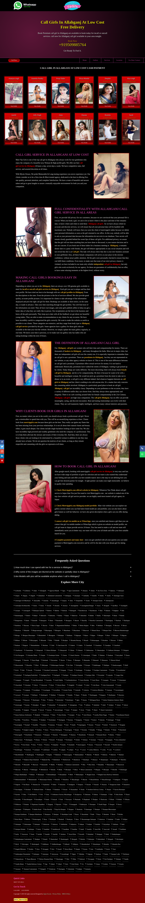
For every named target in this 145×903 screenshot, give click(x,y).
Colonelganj (86, 655)
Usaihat (105, 864)
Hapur (78, 695)
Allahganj (68, 595)
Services (107, 60)
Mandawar (76, 760)
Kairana (70, 720)
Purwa (120, 804)
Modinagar (123, 769)
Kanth (73, 725)
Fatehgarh (57, 675)
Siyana (85, 849)
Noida (82, 789)
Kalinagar (111, 720)
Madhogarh (40, 755)
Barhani (118, 620)
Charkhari (117, 645)
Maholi (97, 755)
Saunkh (47, 834)
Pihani (112, 799)
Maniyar (95, 760)
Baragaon (69, 620)
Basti (52, 625)
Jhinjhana (46, 715)
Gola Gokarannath (108, 685)
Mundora (66, 779)
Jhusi (53, 715)
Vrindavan (52, 869)
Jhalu (88, 710)
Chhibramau (89, 650)
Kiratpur (60, 740)
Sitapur (77, 849)
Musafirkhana (94, 779)
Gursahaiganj (119, 690)
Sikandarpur (96, 844)
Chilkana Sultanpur (114, 650)
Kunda (63, 745)
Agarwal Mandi (54, 591)
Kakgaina (79, 720)
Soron (108, 849)
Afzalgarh (43, 591)
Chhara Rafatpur (51, 650)
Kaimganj (62, 720)
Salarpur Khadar (20, 829)
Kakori (94, 720)
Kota (34, 745)
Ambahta (86, 595)
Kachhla (17, 720)
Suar (114, 849)
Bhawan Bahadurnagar (122, 630)
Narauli (96, 784)
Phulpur (95, 799)
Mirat (76, 769)
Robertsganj (37, 819)
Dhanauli (96, 660)
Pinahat (26, 804)
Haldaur (53, 695)
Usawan (113, 864)
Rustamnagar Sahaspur (89, 819)
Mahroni (113, 755)
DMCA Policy (66, 894)
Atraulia (56, 605)
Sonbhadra (99, 849)
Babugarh (73, 610)
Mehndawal (44, 769)
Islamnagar (18, 705)
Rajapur (71, 809)
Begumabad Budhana (63, 625)
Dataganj (18, 660)
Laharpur (37, 750)
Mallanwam (66, 760)
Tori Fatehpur (108, 859)
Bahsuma (52, 615)
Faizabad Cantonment (51, 670)
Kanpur (60, 725)
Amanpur (77, 595)
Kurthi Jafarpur (117, 745)
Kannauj (52, 725)
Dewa (69, 660)
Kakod (87, 720)
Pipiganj (50, 804)
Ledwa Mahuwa (94, 750)
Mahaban (58, 755)
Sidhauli (67, 844)
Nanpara (80, 784)
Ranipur (56, 814)
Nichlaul (28, 789)
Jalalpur (111, 705)
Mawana (18, 769)
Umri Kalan (75, 864)
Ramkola (79, 809)
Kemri (77, 730)
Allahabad (41, 595)
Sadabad (110, 819)
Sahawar (55, 824)
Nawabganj (18, 789)
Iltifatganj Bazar (95, 700)
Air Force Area (102, 591)
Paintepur (104, 794)
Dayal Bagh (35, 660)
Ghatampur (122, 680)
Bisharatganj (95, 640)
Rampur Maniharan (36, 814)
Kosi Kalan (26, 745)
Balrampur (107, 615)
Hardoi (85, 695)
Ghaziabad (18, 685)
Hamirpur (62, 695)
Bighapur (78, 635)
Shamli (45, 839)
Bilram (25, 640)
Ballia (99, 615)
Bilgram (124, 635)
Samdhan (66, 829)
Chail (52, 645)
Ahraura (85, 591)
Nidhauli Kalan (38, 789)
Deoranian (54, 660)
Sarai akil (107, 829)
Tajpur (74, 854)
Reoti (113, 814)
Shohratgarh (35, 844)
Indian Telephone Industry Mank (113, 700)
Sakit (122, 824)
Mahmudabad (79, 755)
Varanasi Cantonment (30, 869)
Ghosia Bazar (61, 685)
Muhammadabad (20, 779)
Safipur (125, 819)
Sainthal (97, 824)
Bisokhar (105, 640)
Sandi (82, 829)
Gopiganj (27, 690)
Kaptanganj (82, 725)
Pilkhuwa (18, 804)
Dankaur (110, 655)
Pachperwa (78, 794)
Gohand (79, 685)
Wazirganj (61, 869)
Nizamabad (73, 789)
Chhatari (80, 650)
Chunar (64, 655)
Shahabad (90, 834)
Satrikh (39, 834)
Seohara (63, 834)
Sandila (89, 829)
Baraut (77, 620)
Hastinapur (36, 700)
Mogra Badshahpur (21, 774)
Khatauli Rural (101, 735)
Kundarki (72, 745)
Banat (115, 615)
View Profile (14, 106)
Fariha (112, 670)
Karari (98, 725)
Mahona (104, 755)
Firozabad (101, 675)
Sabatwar (102, 819)
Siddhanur (45, 844)
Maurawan (120, 764)
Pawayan (69, 799)
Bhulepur (61, 635)
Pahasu (96, 794)
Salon (39, 829)
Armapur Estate (98, 600)
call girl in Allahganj (112, 264)
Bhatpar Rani (107, 630)
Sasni (32, 834)
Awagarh (106, 605)
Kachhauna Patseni (123, 715)
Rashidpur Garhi (67, 814)
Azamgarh (124, 605)
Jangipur (26, 710)
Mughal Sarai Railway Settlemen (108, 774)
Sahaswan (46, 824)
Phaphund (87, 799)
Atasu (42, 605)
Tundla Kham (19, 864)
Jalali (104, 705)
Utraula (121, 864)
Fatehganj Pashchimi (31, 675)
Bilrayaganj (34, 640)
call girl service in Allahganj (101, 471)
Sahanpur (18, 824)
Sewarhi (81, 834)
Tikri (67, 859)
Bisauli (86, 640)
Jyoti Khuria (87, 715)
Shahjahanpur (116, 834)
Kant (66, 725)
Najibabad (46, 784)
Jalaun (119, 705)
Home (85, 60)
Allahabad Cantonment (55, 595)
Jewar (82, 710)
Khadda (92, 730)
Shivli (17, 844)
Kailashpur (52, 720)
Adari (35, 591)
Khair (114, 730)
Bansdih (34, 620)
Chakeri (72, 645)
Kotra (40, 745)
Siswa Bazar (68, 849)
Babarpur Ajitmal (38, 610)
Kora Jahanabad (120, 740)
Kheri (119, 735)
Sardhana (123, 829)
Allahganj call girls (95, 224)
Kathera (39, 730)
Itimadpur (36, 705)
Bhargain (58, 630)
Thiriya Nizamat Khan (46, 859)
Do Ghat (70, 665)
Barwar (45, 625)
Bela (93, 625)
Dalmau (102, 655)
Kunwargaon (82, 745)
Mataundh (44, 764)
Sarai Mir (98, 829)
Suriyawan (55, 854)
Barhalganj (109, 620)
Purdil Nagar (103, 804)
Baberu (49, 610)
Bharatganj (48, 630)
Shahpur (37, 839)
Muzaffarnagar (106, 779)
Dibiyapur (45, 665)
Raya (98, 814)
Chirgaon (126, 650)
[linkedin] (2, 456)
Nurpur (109, 789)
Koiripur (93, 740)
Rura (77, 819)
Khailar (107, 730)
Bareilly (84, 620)
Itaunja (27, 705)
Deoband (45, 660)
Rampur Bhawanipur (109, 809)
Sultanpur (36, 854)
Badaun (107, 610)
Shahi (107, 834)
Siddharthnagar (56, 844)
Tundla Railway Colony (34, 864)
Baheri (28, 615)
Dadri (95, 655)
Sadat (118, 819)
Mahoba (89, 755)
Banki (27, 620)
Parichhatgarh (28, 799)
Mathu (53, 764)
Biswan (113, 640)
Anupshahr (79, 600)
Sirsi (52, 849)
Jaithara (88, 705)
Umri (66, 864)
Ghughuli (71, 685)
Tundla (126, 859)
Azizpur (17, 610)
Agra (63, 591)
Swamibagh (65, 854)
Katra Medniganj (56, 730)
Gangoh (26, 680)
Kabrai (112, 715)
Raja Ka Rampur (60, 809)
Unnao (98, 864)
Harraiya (121, 695)
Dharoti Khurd (115, 660)
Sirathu (31, 849)
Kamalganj (18, 725)
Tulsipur (118, 859)
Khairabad (122, 730)
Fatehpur (65, 675)
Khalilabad (28, 735)
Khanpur (47, 735)
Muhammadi (33, 779)
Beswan (117, 625)
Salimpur (31, 829)
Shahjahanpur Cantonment (23, 839)
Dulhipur (106, 665)
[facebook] (2, 442)
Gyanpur (26, 695)
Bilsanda (43, 640)
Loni (110, 750)
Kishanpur (69, 740)
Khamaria (38, 735)
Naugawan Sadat (115, 784)
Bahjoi (35, 615)
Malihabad (56, 760)
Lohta (104, 750)
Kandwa (43, 725)
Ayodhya (115, 605)
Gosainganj (46, 690)
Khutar (45, 740)
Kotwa (47, 745)
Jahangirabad (62, 705)
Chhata (72, 650)
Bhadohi (26, 630)
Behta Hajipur (84, 625)
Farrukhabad (121, 670)
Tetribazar (126, 854)
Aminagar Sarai (119, 595)
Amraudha (37, 600)
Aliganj (25, 595)
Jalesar (126, 705)
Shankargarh (64, 839)
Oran (47, 794)
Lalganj (63, 750)
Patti (61, 799)
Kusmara (28, 750)
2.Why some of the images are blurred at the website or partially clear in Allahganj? (51, 572)
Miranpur (68, 769)
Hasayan (27, 700)
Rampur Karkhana (21, 814)
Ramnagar (89, 809)
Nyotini (17, 794)
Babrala (64, 610)
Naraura (104, 784)
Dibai (37, 665)
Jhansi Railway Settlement (23, 715)
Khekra (111, 735)
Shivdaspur (119, 839)
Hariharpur (112, 695)
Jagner (44, 705)
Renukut (106, 814)
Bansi (51, 620)
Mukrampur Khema (46, 779)
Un (83, 864)
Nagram (17, 784)
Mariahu (17, 764)
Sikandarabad (85, 844)
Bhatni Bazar (96, 630)
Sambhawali (56, 829)
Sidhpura (75, 844)
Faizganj (63, 670)
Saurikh (55, 834)
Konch (101, 740)
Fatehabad (18, 675)
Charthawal (18, 650)
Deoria (63, 660)
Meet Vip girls (19, 882)
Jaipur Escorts (47, 894)
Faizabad (38, 670)
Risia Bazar (18, 819)
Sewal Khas (72, 834)
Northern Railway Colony (95, 789)
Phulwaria (104, 799)
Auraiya (65, 605)
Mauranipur (110, 764)
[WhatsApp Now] (142, 454)
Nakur (54, 784)
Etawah (30, 670)
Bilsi (50, 640)
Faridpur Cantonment (100, 670)
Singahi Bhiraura (20, 849)
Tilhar (74, 859)
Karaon (91, 725)
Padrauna (87, 794)
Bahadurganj (19, 615)
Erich (16, 670)
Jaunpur (74, 710)
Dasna (128, 655)
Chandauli (89, 645)
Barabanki (59, 620)
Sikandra (106, 844)
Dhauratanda (19, 665)
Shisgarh (110, 839)
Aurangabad (74, 605)
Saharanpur (27, 824)
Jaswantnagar (59, 710)
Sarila (17, 834)
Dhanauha (87, 660)
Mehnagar (34, 769)
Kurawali (99, 745)
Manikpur (86, 760)
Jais (81, 705)
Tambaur (98, 854)
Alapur (17, 595)
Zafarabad (71, 869)
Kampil (27, 725)
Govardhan (56, 690)
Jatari (67, 710)
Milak (60, 769)
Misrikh (114, 769)
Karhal (105, 725)
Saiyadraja (106, 824)
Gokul (87, 685)
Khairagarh (18, 735)
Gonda (119, 685)
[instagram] (2, 451)
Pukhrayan (83, 804)
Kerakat (84, 730)
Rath (92, 814)
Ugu (46, 864)
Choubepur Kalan (53, 655)
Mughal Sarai (91, 774)
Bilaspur (115, 635)
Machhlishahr (19, 755)
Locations (25, 890)
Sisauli (59, 849)
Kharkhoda (82, 735)
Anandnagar (55, 600)
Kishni (78, 740)
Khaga (100, 730)
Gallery (95, 60)
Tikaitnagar (59, 859)
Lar (78, 750)
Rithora (28, 819)
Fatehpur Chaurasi (77, 675)
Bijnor (86, 635)
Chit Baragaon (19, 655)
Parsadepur (38, 799)
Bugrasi (25, 645)
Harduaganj (93, 695)
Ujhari (60, 864)
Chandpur (108, 645)
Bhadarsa (18, 630)
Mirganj (97, 769)
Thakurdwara (19, 859)
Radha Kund (37, 809)
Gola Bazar (95, 685)
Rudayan (69, 819)
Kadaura (35, 720)
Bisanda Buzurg (76, 640)
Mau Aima (91, 764)
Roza (45, 819)
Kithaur (85, 740)
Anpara (64, 600)
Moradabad (62, 774)
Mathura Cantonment (72, 764)
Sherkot (82, 839)
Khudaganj (29, 740)
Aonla (88, 600)
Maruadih (27, 764)
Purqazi (112, 804)
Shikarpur (91, 839)
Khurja (37, 740)
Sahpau (81, 824)
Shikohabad (101, 839)
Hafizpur (35, 695)
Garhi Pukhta (59, 680)
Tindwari (82, 859)
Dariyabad (119, 655)
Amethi (94, 595)
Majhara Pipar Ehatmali (31, 760)
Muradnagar (75, 779)
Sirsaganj (45, 849)
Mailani (121, 755)
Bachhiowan (83, 610)
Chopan (42, 655)
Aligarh (32, 595)
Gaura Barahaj (84, 680)
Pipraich (58, 804)
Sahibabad (64, 824)
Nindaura (57, 789)
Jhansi (95, 710)
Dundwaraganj (117, 665)
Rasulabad (85, 814)
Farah (71, 670)
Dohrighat (79, 665)
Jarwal (42, 710)
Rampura (48, 814)
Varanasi (18, 869)
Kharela (55, 735)
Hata (44, 700)
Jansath (34, 710)
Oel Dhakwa (33, 794)
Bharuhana (76, 630)
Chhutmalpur (101, 650)
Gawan (113, 680)
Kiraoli (52, 740)
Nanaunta (62, 784)
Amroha (45, 600)
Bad (101, 610)
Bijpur (93, 635)
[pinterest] (2, 461)
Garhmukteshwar (71, 680)
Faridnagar (79, 670)
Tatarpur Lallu (115, 854)
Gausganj (105, 680)
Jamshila (18, 710)
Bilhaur (17, 640)
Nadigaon (117, 779)
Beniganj (109, 625)
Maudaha (101, 764)
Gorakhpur (36, 690)
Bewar (125, 625)
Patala (47, 799)
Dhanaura (105, 660)
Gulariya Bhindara (97, 690)
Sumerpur (45, 854)
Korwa (17, 745)
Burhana (45, 645)
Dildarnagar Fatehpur (57, 665)
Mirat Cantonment (86, 769)
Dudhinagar (97, 665)
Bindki (57, 640)
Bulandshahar (35, 645)
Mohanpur (41, 774)
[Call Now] (142, 449)
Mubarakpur (80, 774)
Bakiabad (83, 615)
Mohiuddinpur (51, 774)
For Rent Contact (134, 60)
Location (119, 60)
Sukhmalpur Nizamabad (22, 854)
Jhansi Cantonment (106, 710)
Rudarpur (53, 819)
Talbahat (81, 854)
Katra (46, 730)
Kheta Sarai (18, 740)
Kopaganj (109, 740)
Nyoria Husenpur (119, 789)
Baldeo (92, 615)
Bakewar (74, 615)
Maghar (49, 755)
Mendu (53, 769)
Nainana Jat (36, 784)
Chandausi (98, 645)
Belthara (100, 625)
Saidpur (89, 824)
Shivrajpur (25, 844)
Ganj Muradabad (37, 680)
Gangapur (18, 680)
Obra (24, 794)
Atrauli (49, 605)
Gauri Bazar (95, 680)
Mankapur (114, 760)
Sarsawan (25, 834)
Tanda (106, 854)
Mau (83, 764)
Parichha (18, 799)
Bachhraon (93, 610)
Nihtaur (48, 789)
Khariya (73, 735)
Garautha (49, 680)
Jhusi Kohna (62, 715)
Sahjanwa (73, 824)
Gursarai (18, 695)
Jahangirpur (73, 705)
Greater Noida (67, 690)
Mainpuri (18, 760)
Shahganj (99, 834)
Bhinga (17, 635)
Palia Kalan (119, 794)
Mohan (32, 774)
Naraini (88, 784)
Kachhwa (26, 720)
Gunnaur (109, 690)
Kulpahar (55, 745)
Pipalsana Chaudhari (38, 804)
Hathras (51, 700)
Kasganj (122, 725)
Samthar (74, 829)
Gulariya (86, 690)
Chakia (80, 645)
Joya (79, 715)
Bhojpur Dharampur (29, 635)
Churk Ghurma (74, 655)
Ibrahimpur (69, 700)
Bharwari (86, 630)
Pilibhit (119, 799)
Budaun (17, 645)
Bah (123, 610)
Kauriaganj (68, 730)
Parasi (128, 794)
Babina (57, 610)
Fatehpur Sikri (90, 675)
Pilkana (127, 799)
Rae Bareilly (48, 809)
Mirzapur (106, 769)
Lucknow (118, 750)
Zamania (88, 869)
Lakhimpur (46, 750)
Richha (120, 814)
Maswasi (35, 764)
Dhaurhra (29, 665)
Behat (75, 625)
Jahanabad (52, 705)
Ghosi (52, 685)
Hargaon (103, 695)
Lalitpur (70, 750)
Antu (71, 600)
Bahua (60, 615)
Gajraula (110, 675)
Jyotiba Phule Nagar (100, 715)
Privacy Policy (56, 894)
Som (91, 849)
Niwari (65, 789)
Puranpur (93, 804)
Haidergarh (44, 695)
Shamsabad (54, 839)
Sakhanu (115, 824)
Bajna (67, 615)
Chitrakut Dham (32, 655)
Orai (41, 794)
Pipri (65, 804)
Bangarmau (18, 620)
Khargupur (64, 735)
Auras (99, 605)
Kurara (91, 745)
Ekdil (126, 665)
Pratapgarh (73, 804)
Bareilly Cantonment (96, 620)
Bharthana (67, 630)
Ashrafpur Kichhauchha (22, 605)
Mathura (60, 764)
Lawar (84, 750)
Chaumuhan (29, 650)
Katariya (18, 730)
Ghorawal (44, 685)
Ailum (93, 591)
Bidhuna (69, 635)
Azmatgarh (26, 610)
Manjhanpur (104, 760)
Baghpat (115, 610)
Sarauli (115, 829)
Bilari (108, 635)
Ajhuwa (112, 591)
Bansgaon (43, 620)
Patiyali (54, 799)
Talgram (89, 854)
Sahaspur (37, 824)
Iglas (77, 700)
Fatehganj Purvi (46, 675)
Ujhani (53, 864)
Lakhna (55, 750)
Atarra (35, 605)
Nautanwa (126, 784)
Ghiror (36, 685)
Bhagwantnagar (37, 630)
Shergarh (74, 839)
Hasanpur (18, 700)
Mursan (84, 779)
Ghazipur (28, 685)
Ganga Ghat (119, 675)
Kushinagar (18, 750)
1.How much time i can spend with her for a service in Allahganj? (43, 567)
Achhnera (27, 591)
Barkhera (18, 625)
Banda (122, 615)
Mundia (57, 779)
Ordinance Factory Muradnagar (62, 794)
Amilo (109, 595)
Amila (102, 595)
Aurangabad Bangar (87, 605)
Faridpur (88, 670)
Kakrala (102, 720)
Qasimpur (18, 809)
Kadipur (43, 720)
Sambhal (46, 829)
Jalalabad (96, 705)
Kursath (107, 745)
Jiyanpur (72, 715)
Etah (23, 670)
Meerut (26, 769)
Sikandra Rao (116, 844)
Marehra (123, 760)
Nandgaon (71, 784)
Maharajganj (68, 755)
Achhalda (18, 591)
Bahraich (43, 615)
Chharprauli (63, 650)
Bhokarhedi (42, 635)
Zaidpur (79, 869)
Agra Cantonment (73, 591)
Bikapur (100, 635)
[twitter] (2, 447)
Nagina (125, 779)
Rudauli (61, 819)
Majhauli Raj (46, 760)
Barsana (26, 625)
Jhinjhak (37, 715)
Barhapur (127, 620)
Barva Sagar (36, 625)
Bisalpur (65, 640)
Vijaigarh (43, 869)
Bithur (121, 640)
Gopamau (18, 690)
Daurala (26, 660)
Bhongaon (52, 635)
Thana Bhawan (31, 859)
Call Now (14, 60)
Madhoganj (30, 755)
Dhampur (77, 660)
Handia (70, 695)
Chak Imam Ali (62, 645)
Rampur (97, 809)
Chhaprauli (39, 650)
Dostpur (87, 665)
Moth (71, 774)
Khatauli (91, 735)
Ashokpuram (110, 600)
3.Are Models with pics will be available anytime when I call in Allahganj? (47, 576)
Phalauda (77, 799)
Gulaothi (78, 690)
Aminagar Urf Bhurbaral (22, 600)
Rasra (77, 814)
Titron (99, 859)
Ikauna (85, 700)
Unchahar (90, 864)
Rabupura (27, 809)
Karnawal (114, 725)
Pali (111, 794)
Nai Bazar (26, 784)
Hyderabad (59, 700)
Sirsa (37, 849)
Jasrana (49, 710)
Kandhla (35, 725)
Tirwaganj (91, 859)
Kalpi (118, 720)
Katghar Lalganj (29, 730)
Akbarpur (121, 591)
